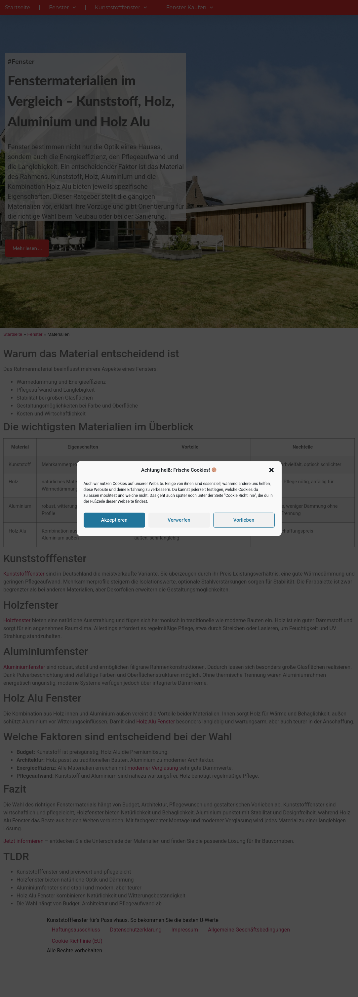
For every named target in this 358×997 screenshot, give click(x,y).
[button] (271, 470)
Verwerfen (179, 520)
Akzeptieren (114, 520)
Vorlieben (244, 520)
